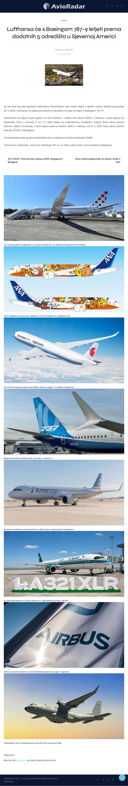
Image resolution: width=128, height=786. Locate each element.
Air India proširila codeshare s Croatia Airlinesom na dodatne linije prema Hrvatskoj (45, 245)
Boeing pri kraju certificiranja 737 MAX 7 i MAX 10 (28, 458)
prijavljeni (21, 760)
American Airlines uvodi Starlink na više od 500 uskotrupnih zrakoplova (39, 529)
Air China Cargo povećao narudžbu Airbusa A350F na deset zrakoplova (39, 387)
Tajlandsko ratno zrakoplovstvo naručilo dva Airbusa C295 (32, 743)
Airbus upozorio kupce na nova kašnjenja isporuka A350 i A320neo (36, 672)
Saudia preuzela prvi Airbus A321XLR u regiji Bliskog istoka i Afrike (36, 600)
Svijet (64, 21)
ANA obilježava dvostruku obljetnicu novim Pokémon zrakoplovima (37, 316)
